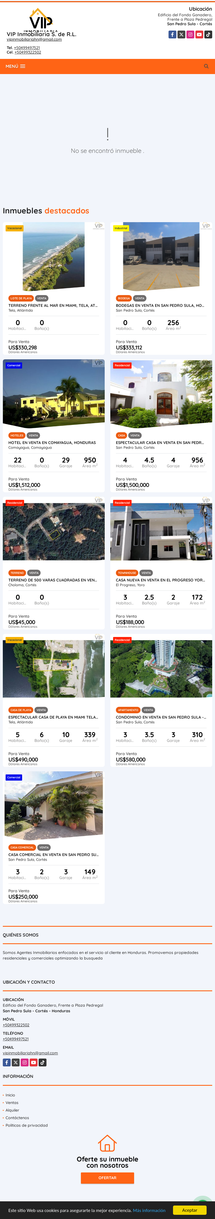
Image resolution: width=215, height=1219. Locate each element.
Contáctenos (17, 1117)
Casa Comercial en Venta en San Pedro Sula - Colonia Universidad (53, 854)
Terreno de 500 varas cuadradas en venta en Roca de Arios (53, 580)
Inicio (10, 1095)
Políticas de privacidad (27, 1125)
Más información (149, 1211)
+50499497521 (27, 47)
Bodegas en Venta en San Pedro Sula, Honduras (161, 305)
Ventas (12, 1102)
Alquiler (12, 1110)
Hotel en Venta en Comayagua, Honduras (52, 442)
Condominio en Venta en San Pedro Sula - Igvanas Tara (161, 717)
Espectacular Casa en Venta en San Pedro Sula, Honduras (161, 442)
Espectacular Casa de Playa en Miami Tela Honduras (53, 717)
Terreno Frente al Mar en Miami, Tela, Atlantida (53, 305)
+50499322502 (28, 52)
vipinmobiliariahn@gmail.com (34, 39)
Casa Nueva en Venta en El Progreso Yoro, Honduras (161, 580)
